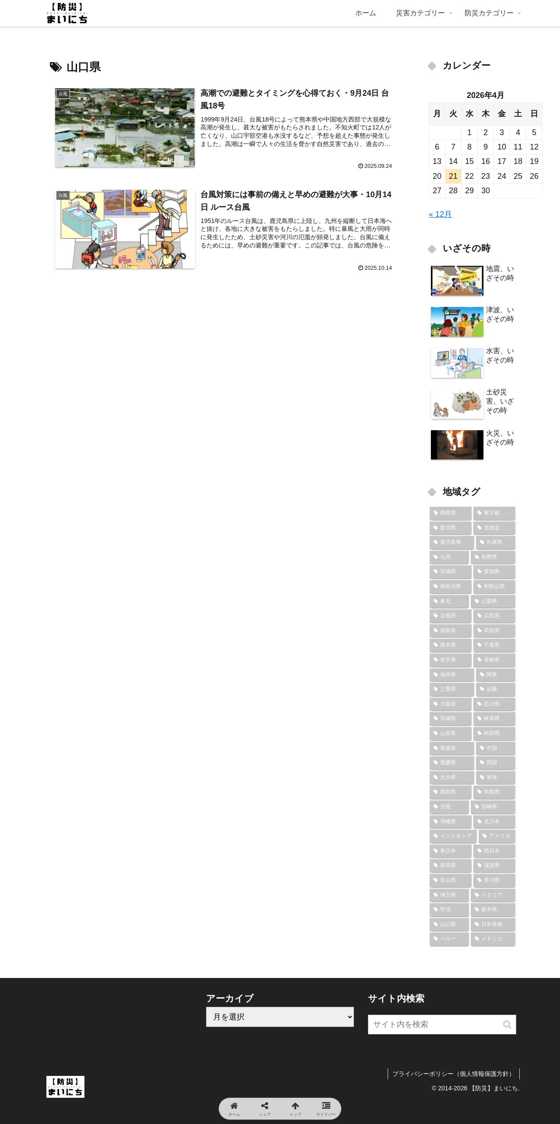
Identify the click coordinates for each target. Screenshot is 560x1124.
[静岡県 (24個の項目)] (451, 513)
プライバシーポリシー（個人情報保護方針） (453, 1073)
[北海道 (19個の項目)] (494, 528)
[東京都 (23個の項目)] (494, 513)
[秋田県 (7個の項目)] (494, 733)
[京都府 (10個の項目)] (451, 616)
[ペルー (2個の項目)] (449, 939)
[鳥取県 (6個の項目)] (494, 792)
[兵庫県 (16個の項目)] (495, 542)
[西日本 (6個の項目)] (494, 851)
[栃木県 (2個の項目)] (493, 909)
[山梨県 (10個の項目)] (493, 601)
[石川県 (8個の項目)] (494, 704)
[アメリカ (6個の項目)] (497, 836)
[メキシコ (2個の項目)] (493, 939)
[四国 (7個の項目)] (495, 762)
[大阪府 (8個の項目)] (451, 704)
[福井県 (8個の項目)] (452, 675)
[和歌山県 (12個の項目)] (494, 586)
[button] (507, 1025)
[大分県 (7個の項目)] (452, 777)
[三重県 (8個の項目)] (452, 689)
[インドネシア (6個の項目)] (453, 836)
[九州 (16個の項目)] (449, 557)
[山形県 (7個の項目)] (451, 733)
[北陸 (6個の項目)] (449, 807)
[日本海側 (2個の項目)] (493, 924)
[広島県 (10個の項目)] (494, 616)
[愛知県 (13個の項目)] (494, 571)
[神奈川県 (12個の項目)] (451, 586)
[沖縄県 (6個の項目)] (451, 821)
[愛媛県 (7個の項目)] (452, 762)
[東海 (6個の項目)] (495, 777)
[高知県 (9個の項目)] (494, 630)
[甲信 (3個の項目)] (449, 909)
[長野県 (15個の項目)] (493, 557)
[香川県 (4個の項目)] (494, 880)
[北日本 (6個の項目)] (494, 821)
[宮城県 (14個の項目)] (451, 571)
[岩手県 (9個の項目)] (451, 660)
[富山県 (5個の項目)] (451, 880)
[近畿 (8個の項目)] (495, 689)
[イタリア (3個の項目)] (493, 895)
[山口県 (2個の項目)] (449, 924)
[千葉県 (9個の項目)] (494, 645)
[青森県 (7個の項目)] (452, 748)
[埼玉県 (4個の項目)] (449, 895)
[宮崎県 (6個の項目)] (493, 807)
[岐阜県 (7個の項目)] (494, 718)
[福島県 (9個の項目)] (451, 630)
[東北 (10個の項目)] (449, 601)
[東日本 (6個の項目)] (451, 851)
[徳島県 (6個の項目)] (451, 792)
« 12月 (440, 214)
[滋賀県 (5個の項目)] (494, 865)
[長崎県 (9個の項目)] (494, 660)
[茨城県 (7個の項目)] (451, 718)
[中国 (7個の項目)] (495, 748)
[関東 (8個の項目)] (495, 675)
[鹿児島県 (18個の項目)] (452, 542)
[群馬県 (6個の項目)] (451, 865)
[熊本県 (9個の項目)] (451, 645)
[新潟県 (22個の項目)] (451, 528)
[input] (442, 1024)
